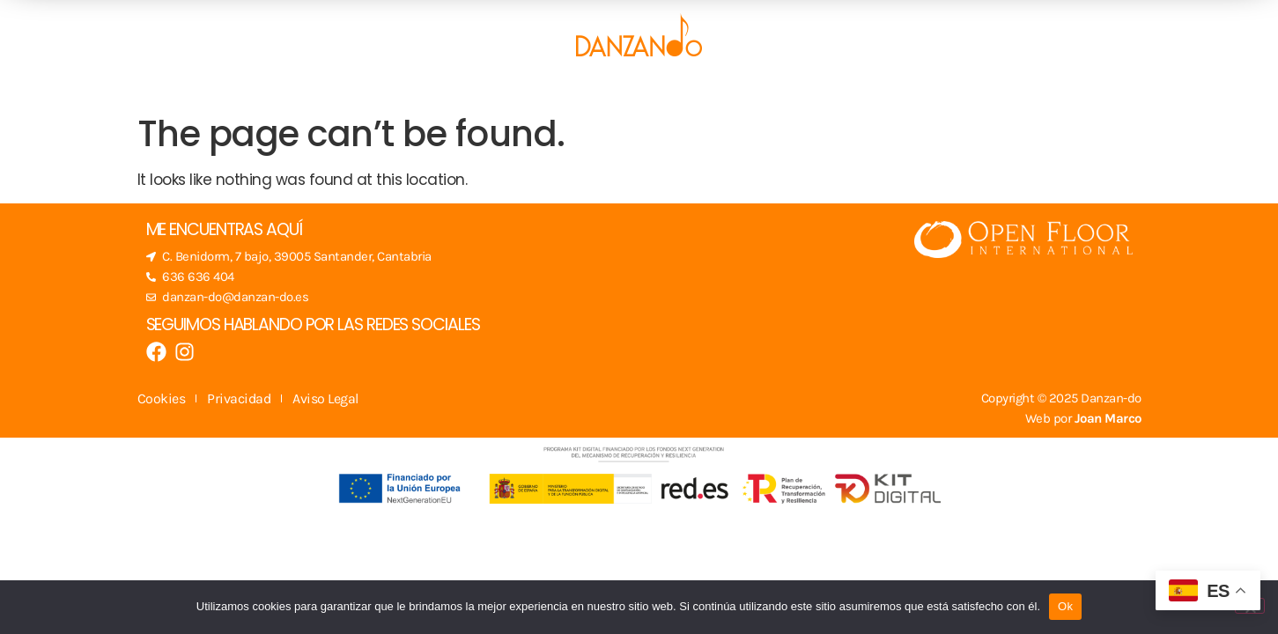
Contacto (892, 86)
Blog (702, 86)
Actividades (606, 86)
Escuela (385, 86)
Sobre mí (786, 86)
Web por (1083, 418)
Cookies (161, 398)
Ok (1065, 606)
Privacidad (238, 398)
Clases (493, 86)
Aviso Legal (325, 398)
